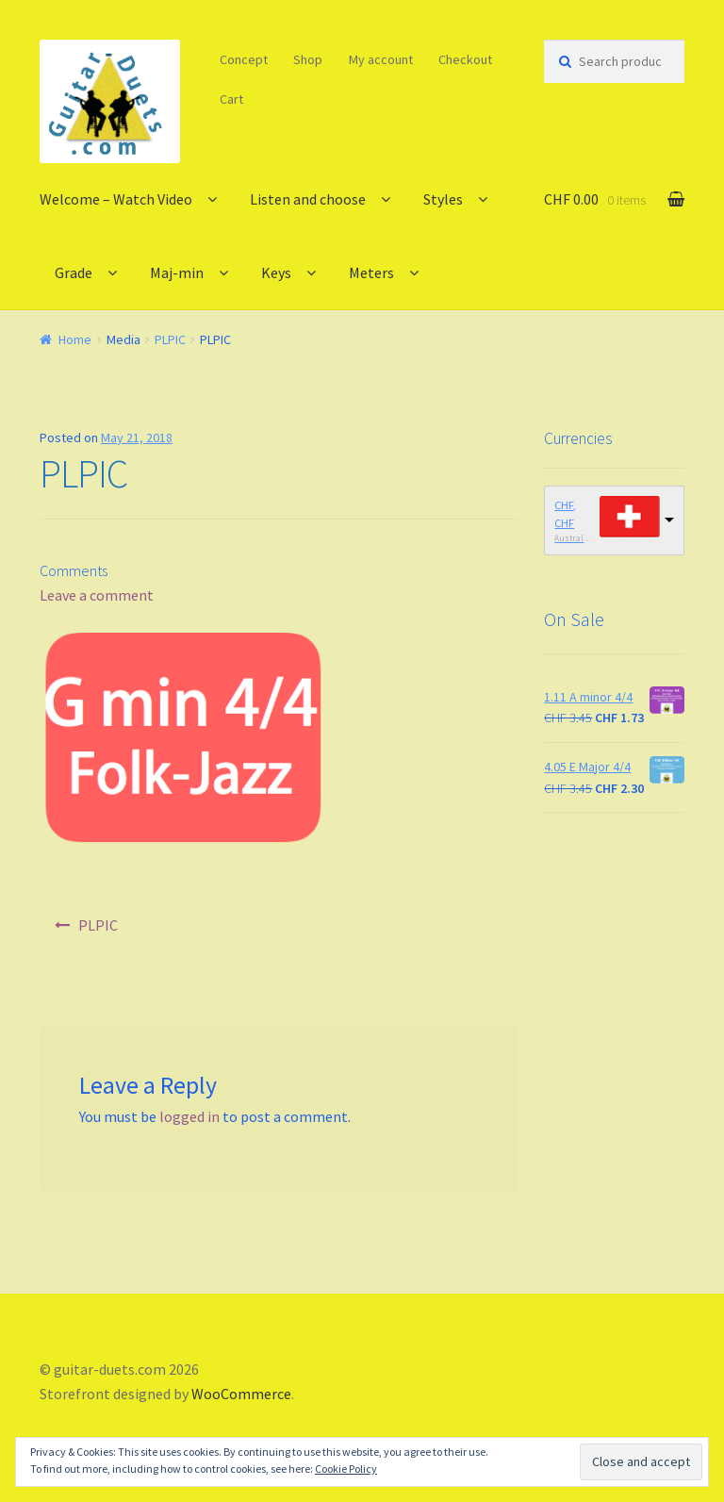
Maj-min (177, 272)
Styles (443, 199)
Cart (231, 99)
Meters (371, 272)
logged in (189, 1116)
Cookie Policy (346, 1468)
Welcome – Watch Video (116, 199)
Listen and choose (308, 199)
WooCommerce (241, 1393)
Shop (307, 59)
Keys (276, 272)
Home (74, 339)
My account (381, 59)
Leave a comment (97, 595)
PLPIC (170, 339)
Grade (73, 272)
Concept (244, 59)
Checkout (465, 59)
